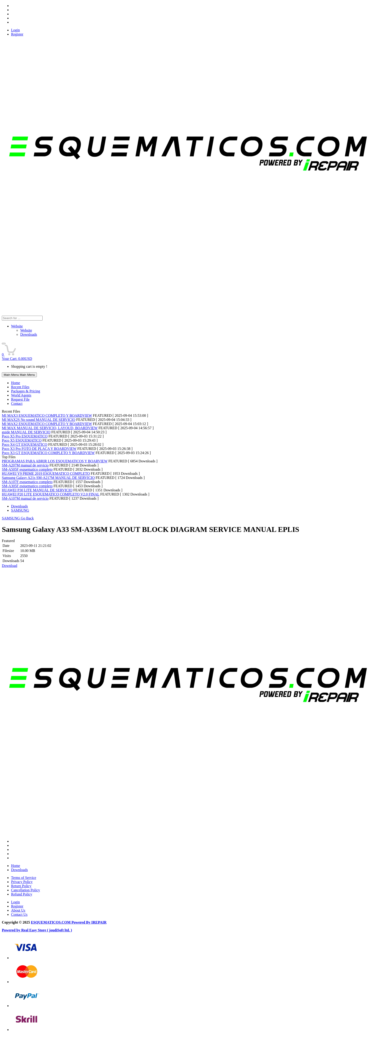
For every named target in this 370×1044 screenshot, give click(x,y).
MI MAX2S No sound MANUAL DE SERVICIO (38, 420)
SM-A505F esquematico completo (27, 469)
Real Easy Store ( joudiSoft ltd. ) (46, 930)
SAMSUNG (20, 510)
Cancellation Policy (25, 890)
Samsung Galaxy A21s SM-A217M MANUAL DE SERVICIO (48, 478)
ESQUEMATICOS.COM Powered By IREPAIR (69, 922)
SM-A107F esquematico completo (27, 482)
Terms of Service (23, 878)
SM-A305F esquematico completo (27, 486)
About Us (18, 910)
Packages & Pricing (25, 391)
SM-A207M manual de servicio (25, 465)
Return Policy (21, 886)
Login (15, 30)
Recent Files (20, 387)
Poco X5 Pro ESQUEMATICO (25, 436)
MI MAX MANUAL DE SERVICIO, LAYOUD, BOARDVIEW (50, 428)
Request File (20, 399)
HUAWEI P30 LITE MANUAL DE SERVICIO (37, 490)
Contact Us (19, 914)
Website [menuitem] (26, 330)
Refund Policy (21, 894)
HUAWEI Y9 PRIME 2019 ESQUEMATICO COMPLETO (46, 473)
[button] (4, 343)
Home (15, 383)
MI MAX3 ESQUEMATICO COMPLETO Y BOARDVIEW (47, 415)
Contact (17, 403)
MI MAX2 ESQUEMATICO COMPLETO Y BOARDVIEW (47, 424)
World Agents (21, 395)
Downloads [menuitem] (28, 334)
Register (17, 34)
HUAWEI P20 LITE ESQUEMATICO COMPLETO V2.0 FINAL (50, 494)
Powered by (11, 930)
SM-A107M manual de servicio (25, 498)
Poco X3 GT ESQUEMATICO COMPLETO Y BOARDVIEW (48, 453)
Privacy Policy (22, 882)
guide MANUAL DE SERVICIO (26, 432)
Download (9, 566)
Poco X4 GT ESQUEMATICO (24, 444)
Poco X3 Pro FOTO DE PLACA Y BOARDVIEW (39, 449)
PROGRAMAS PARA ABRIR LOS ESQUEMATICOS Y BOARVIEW (54, 461)
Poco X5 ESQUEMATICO (21, 440)
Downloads (19, 506)
